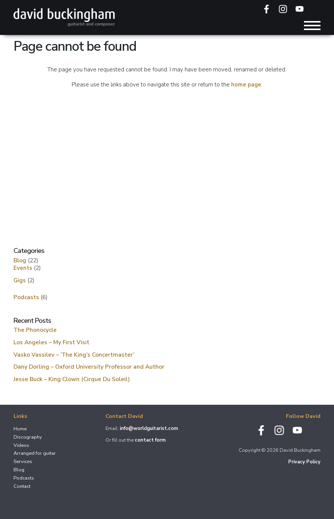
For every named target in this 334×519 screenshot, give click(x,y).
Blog (20, 260)
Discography (28, 437)
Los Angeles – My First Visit (51, 342)
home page (246, 84)
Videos (21, 445)
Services (23, 461)
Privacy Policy (304, 461)
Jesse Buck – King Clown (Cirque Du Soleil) (72, 379)
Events (23, 268)
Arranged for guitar (35, 453)
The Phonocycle (35, 330)
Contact (22, 486)
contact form (150, 440)
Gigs (20, 280)
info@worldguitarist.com (149, 428)
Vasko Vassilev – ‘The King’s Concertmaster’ (74, 355)
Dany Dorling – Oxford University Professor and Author (89, 367)
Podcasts (26, 297)
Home (20, 428)
